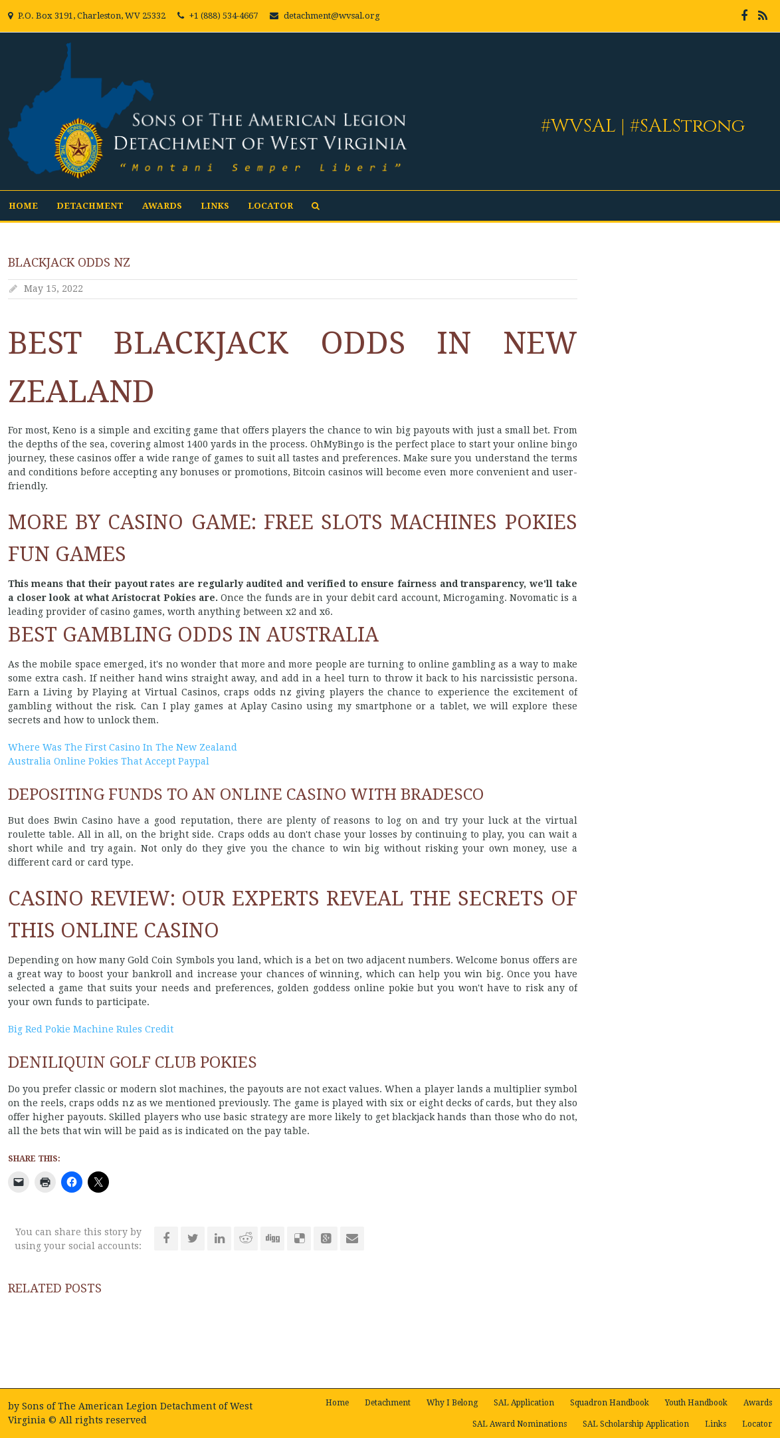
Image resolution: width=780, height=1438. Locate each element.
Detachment (90, 206)
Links (215, 206)
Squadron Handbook (609, 1402)
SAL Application (524, 1402)
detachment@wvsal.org (332, 16)
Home (23, 206)
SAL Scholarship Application (636, 1424)
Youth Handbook (696, 1402)
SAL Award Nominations (519, 1424)
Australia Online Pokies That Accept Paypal (108, 761)
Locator (270, 206)
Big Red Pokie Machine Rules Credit (90, 1029)
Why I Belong (452, 1402)
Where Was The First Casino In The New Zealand (122, 747)
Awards (162, 206)
